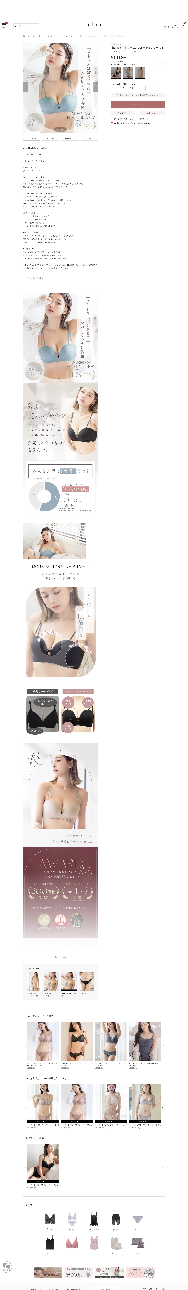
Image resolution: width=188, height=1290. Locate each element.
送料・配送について (73, 1279)
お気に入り (175, 16)
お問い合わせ (105, 1279)
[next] (163, 1035)
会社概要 (26, 1287)
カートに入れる (138, 93)
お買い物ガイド (35, 1279)
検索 (16, 15)
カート (184, 14)
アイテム (31, 25)
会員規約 (38, 1287)
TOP (24, 25)
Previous (25, 76)
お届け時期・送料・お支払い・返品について (131, 108)
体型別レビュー (70, 127)
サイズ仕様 (50, 127)
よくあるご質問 (54, 1279)
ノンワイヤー (70, 25)
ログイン (166, 16)
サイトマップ (92, 1287)
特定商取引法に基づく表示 (73, 1287)
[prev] (25, 1035)
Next (95, 76)
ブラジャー (41, 25)
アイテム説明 (31, 127)
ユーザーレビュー (89, 127)
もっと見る (60, 946)
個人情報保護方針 (53, 1287)
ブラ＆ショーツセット (55, 25)
